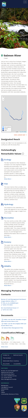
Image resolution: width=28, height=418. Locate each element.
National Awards (18, 355)
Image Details (22, 38)
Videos (3, 392)
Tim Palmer (23, 39)
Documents (6, 364)
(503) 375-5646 (7, 305)
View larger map (19, 135)
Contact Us (6, 355)
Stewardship (4, 389)
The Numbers (7, 358)
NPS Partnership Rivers (7, 374)
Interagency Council (7, 387)
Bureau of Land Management (9, 370)
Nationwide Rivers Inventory (11, 361)
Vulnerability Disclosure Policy (10, 394)
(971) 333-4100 (7, 309)
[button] (3, 97)
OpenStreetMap (23, 131)
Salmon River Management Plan (13, 328)
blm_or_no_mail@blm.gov (10, 303)
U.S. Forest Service (6, 377)
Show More (8, 179)
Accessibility (17, 364)
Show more (4, 347)
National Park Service (7, 372)
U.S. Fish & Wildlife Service (9, 375)
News (2, 390)
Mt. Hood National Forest (9, 308)
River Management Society (8, 379)
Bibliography (4, 385)
